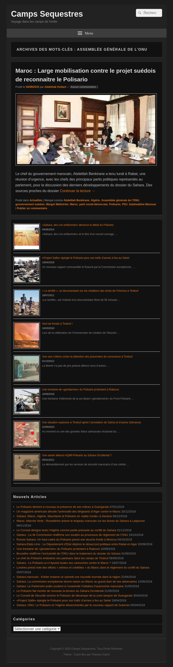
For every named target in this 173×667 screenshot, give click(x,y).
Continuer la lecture (77, 191)
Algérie (95, 200)
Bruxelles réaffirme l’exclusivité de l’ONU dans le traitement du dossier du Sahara (69, 553)
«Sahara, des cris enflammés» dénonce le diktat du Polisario (78, 225)
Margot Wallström (57, 204)
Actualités (36, 200)
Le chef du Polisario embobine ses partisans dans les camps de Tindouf (62, 558)
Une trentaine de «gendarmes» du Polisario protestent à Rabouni (80, 389)
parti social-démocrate (93, 204)
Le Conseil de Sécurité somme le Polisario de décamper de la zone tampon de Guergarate (75, 595)
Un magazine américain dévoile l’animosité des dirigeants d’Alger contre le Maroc (69, 511)
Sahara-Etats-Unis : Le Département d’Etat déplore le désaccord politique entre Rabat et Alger (77, 544)
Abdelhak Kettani (55, 86)
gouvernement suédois (30, 204)
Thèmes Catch (100, 654)
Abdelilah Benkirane (76, 200)
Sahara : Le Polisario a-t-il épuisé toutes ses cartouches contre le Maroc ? (64, 563)
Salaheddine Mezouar (142, 204)
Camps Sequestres (47, 13)
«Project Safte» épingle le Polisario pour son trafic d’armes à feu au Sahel (85, 257)
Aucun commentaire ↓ (84, 86)
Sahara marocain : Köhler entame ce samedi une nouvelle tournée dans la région (69, 577)
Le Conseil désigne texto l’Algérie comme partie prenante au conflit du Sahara (66, 530)
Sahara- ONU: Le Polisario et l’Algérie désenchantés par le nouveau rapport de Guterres (73, 605)
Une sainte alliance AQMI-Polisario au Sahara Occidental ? (77, 455)
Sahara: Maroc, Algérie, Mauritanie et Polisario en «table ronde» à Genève (64, 516)
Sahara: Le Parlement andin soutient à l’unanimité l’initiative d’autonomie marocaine (70, 586)
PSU (124, 204)
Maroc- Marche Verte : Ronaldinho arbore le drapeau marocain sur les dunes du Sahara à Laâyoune (81, 520)
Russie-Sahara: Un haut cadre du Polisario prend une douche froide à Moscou (67, 539)
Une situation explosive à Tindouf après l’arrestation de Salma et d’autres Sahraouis (91, 422)
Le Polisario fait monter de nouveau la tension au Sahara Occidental (60, 591)
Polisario (115, 204)
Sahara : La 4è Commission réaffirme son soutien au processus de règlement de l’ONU (72, 534)
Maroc (74, 204)
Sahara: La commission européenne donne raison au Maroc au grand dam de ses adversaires (77, 581)
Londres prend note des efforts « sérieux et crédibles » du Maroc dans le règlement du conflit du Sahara (83, 567)
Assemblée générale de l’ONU (120, 200)
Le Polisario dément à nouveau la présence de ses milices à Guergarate (63, 506)
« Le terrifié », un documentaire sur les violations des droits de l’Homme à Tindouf (90, 290)
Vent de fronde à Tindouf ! (57, 323)
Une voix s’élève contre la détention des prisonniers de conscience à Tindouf (87, 356)
